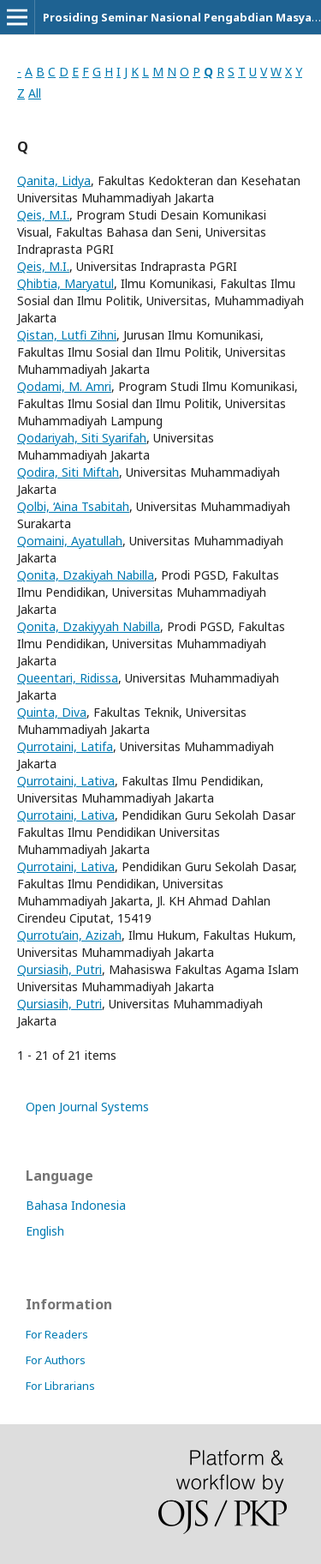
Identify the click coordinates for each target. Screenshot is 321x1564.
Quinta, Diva (51, 712)
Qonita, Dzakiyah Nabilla (85, 575)
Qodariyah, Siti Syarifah (81, 438)
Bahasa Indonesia (76, 1205)
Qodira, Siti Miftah (68, 472)
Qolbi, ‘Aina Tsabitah (73, 506)
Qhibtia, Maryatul (65, 283)
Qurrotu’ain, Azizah (69, 935)
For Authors (56, 1360)
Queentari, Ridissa (67, 678)
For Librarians (60, 1385)
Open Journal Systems (87, 1106)
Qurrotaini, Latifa (65, 746)
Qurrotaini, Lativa (66, 781)
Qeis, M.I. (43, 215)
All (34, 93)
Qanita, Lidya (54, 180)
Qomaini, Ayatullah (69, 540)
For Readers (57, 1334)
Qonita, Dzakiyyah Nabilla (88, 626)
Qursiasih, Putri (59, 969)
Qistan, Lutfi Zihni (66, 335)
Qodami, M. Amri (64, 386)
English (45, 1231)
